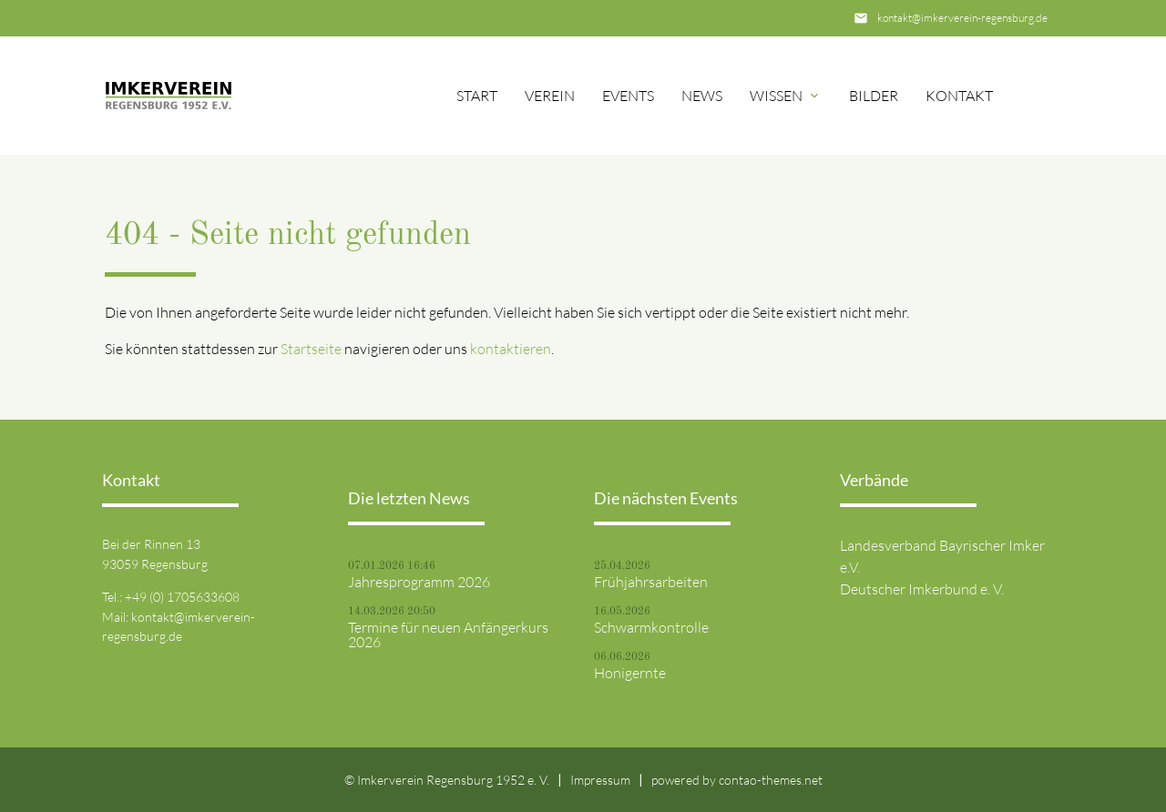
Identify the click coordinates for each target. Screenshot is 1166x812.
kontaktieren (510, 349)
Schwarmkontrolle (651, 627)
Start (476, 95)
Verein (550, 95)
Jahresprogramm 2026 (419, 581)
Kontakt (959, 95)
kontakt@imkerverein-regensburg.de (962, 18)
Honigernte (630, 672)
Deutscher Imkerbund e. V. (922, 589)
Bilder (873, 95)
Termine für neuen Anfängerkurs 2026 (448, 634)
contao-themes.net (771, 779)
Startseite (311, 349)
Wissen (776, 95)
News (701, 95)
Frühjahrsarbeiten (651, 581)
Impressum (600, 779)
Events (628, 95)
